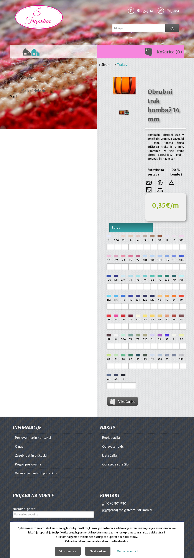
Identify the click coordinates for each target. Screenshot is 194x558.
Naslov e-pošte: (24, 509)
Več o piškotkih (128, 551)
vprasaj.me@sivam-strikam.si (127, 510)
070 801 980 (114, 503)
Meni (14, 96)
